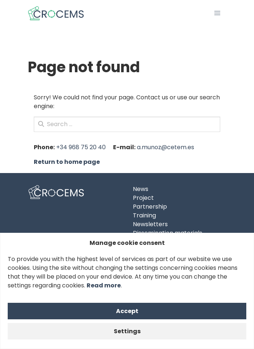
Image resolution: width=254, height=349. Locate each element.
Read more (104, 285)
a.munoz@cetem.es (165, 147)
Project (143, 198)
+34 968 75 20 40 (81, 147)
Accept (127, 311)
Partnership (150, 206)
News (140, 189)
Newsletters (150, 224)
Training (144, 215)
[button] (217, 13)
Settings (127, 331)
